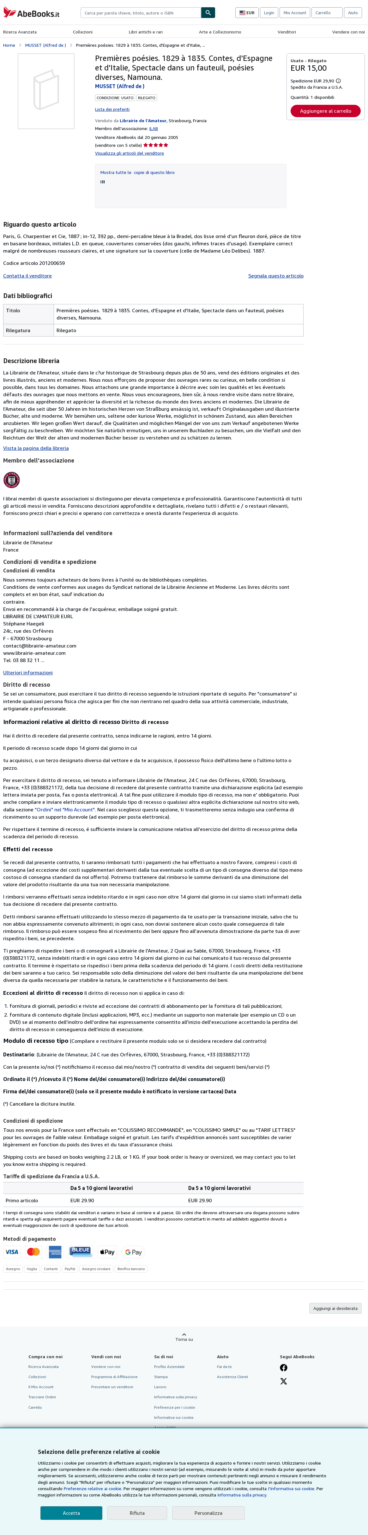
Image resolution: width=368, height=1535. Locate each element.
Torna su (184, 1339)
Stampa (161, 1376)
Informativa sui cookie (174, 1417)
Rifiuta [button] (137, 1513)
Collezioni (83, 31)
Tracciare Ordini (42, 1397)
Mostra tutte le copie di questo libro (137, 172)
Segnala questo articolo (276, 275)
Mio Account (295, 12)
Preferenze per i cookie (174, 1407)
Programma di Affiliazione (114, 1376)
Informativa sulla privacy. (242, 1494)
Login (269, 12)
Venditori (287, 31)
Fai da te (224, 1366)
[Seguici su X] (283, 1382)
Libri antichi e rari (146, 31)
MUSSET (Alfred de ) (45, 45)
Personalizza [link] (208, 1513)
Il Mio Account (40, 1386)
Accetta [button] (71, 1513)
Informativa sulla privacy (175, 1397)
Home (9, 45)
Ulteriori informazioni (28, 672)
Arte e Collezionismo (220, 31)
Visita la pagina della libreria (36, 448)
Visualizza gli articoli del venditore (129, 153)
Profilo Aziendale (169, 1366)
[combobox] (141, 12)
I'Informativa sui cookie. (291, 1488)
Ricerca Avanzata (20, 31)
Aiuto (353, 12)
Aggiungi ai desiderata (335, 1308)
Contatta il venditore (27, 275)
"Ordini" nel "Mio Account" (65, 809)
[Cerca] (208, 12)
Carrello (35, 1407)
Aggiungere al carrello (325, 111)
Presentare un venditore (112, 1386)
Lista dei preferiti (112, 109)
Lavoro (160, 1386)
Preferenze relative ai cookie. (93, 1488)
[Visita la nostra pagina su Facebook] (283, 1368)
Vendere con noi (348, 31)
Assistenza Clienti (232, 1376)
